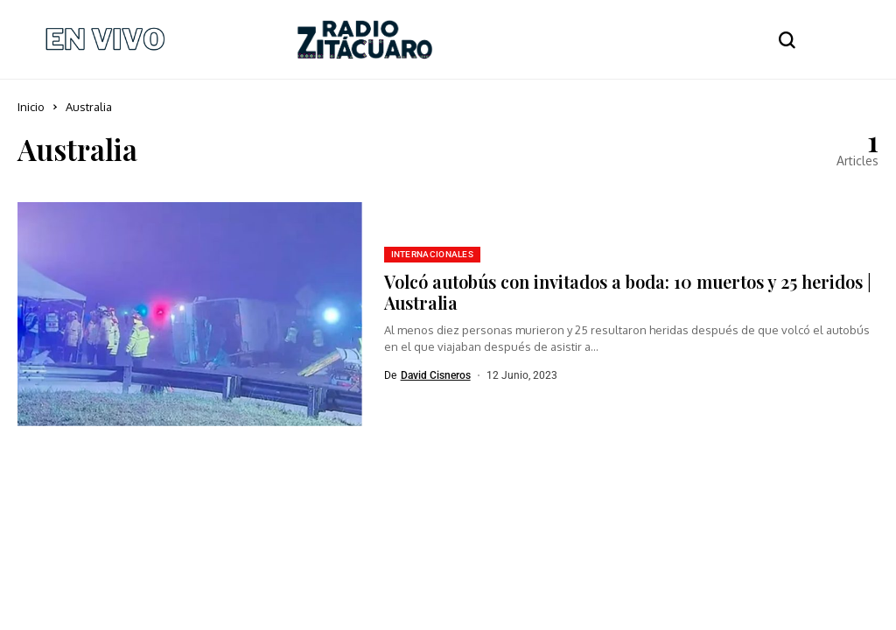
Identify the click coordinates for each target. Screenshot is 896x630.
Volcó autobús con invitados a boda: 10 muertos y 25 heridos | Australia (628, 292)
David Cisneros (436, 375)
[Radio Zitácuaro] (365, 39)
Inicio (31, 107)
